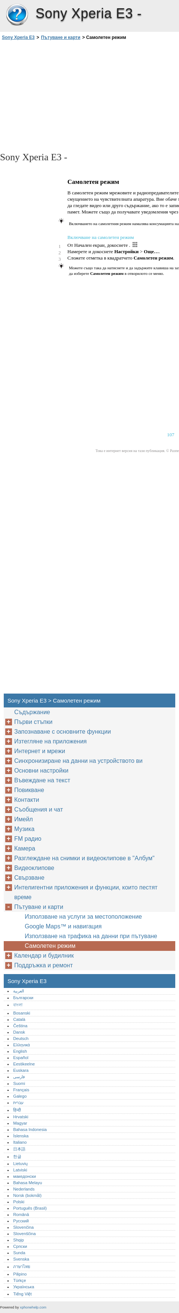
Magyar (20, 1123)
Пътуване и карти (60, 37)
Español (20, 1057)
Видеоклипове (34, 868)
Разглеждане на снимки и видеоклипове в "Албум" (84, 858)
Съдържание (32, 712)
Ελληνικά (21, 1045)
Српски (20, 1246)
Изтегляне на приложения (50, 741)
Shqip (18, 1240)
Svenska (21, 1259)
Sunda (19, 1252)
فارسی (19, 1076)
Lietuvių (20, 1163)
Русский (21, 1221)
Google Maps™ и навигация (63, 926)
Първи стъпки (33, 722)
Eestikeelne (24, 1064)
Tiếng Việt (22, 1294)
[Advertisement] (89, 95)
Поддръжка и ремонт (43, 965)
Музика (24, 829)
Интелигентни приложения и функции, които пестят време (86, 892)
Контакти (26, 800)
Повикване (29, 790)
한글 (17, 1156)
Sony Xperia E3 (17, 15)
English (20, 1051)
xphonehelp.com (33, 1307)
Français (21, 1090)
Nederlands (23, 1189)
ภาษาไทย (21, 1266)
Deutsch (20, 1038)
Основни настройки (41, 770)
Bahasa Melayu (27, 1182)
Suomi (19, 1083)
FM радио (28, 839)
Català (19, 1019)
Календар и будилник (44, 955)
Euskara (20, 1070)
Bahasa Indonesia (30, 1129)
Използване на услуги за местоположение (83, 916)
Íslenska (20, 1136)
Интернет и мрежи (39, 751)
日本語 (19, 1149)
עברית (18, 1102)
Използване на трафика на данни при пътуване (91, 936)
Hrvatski (20, 1117)
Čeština (20, 1026)
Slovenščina (24, 1233)
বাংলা (17, 1005)
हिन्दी (17, 1110)
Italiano (20, 1142)
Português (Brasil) (30, 1208)
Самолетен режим (50, 946)
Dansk (19, 1032)
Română (21, 1214)
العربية (18, 991)
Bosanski (21, 1013)
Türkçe (19, 1280)
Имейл (23, 819)
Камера (24, 848)
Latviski (20, 1170)
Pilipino (20, 1274)
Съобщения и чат (38, 809)
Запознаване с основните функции (62, 731)
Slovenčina (23, 1227)
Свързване (29, 877)
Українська (23, 1287)
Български (23, 997)
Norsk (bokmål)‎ (27, 1195)
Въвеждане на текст (42, 780)
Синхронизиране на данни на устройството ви (78, 761)
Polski (18, 1202)
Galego (20, 1096)
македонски (24, 1176)
